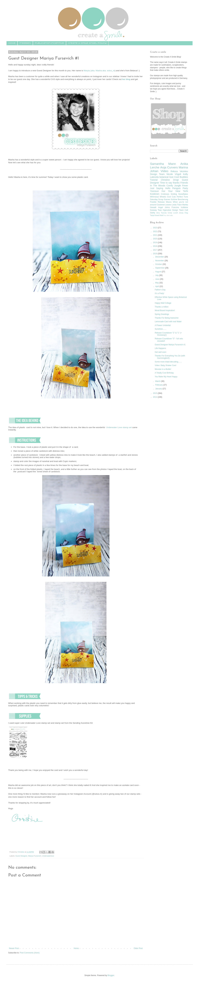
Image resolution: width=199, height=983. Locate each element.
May (157, 283)
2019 (155, 242)
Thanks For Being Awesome (166, 318)
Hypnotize (167, 210)
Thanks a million (162, 307)
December (160, 257)
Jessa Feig (183, 213)
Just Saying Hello (160, 188)
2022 (155, 231)
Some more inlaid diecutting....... (168, 362)
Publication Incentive (49, 43)
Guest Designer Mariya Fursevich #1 (170, 345)
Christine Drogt (170, 180)
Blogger (111, 975)
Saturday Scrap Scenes (160, 199)
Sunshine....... (160, 329)
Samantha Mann (163, 163)
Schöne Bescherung (179, 199)
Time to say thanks (170, 182)
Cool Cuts (171, 197)
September (160, 268)
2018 (155, 246)
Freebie (153, 202)
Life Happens (160, 348)
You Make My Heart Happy (166, 377)
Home (76, 948)
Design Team (157, 174)
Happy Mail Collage (163, 303)
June (157, 279)
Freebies (25, 43)
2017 (155, 250)
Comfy (169, 185)
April (157, 286)
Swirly (152, 213)
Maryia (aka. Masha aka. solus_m (99, 70)
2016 (155, 254)
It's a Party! (159, 293)
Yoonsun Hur (157, 191)
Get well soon (160, 352)
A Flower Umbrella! (163, 325)
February (159, 385)
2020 (155, 239)
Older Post (138, 948)
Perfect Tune (182, 197)
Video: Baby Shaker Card (165, 365)
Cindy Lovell (173, 213)
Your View (174, 191)
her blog (126, 79)
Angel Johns (164, 207)
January (159, 389)
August (158, 272)
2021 (155, 235)
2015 (155, 393)
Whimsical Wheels (158, 197)
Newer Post (14, 948)
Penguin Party (180, 188)
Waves (169, 202)
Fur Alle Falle (168, 215)
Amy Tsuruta (161, 213)
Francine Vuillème (180, 207)
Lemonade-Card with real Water (168, 321)
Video (164, 171)
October (159, 264)
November (160, 260)
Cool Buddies (181, 177)
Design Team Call (180, 210)
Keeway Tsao (156, 210)
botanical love (166, 177)
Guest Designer (21, 856)
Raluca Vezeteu (179, 171)
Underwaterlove (48, 856)
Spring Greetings (162, 314)
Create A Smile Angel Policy (87, 43)
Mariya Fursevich (34, 856)
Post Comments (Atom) (29, 953)
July (157, 275)
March (158, 381)
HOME (11, 43)
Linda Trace (177, 205)
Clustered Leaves (164, 205)
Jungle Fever (181, 185)
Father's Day (160, 290)
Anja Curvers (169, 167)
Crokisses (165, 194)
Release (161, 202)
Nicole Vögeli (173, 174)
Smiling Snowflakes (179, 194)
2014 (155, 397)
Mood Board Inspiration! (165, 310)
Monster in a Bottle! (163, 369)
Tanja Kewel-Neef (156, 215)
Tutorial (153, 180)
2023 (155, 228)
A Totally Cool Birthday (164, 373)
